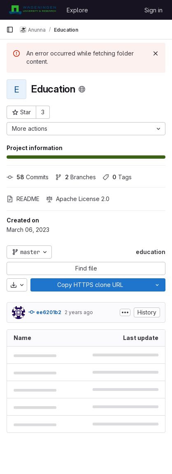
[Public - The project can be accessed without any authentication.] (82, 89)
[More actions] (86, 128)
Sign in (153, 10)
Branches (75, 176)
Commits (28, 176)
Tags (117, 176)
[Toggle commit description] (125, 312)
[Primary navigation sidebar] (9, 29)
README (23, 198)
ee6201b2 (44, 312)
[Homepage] (32, 9)
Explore (77, 10)
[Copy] (89, 284)
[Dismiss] (155, 53)
